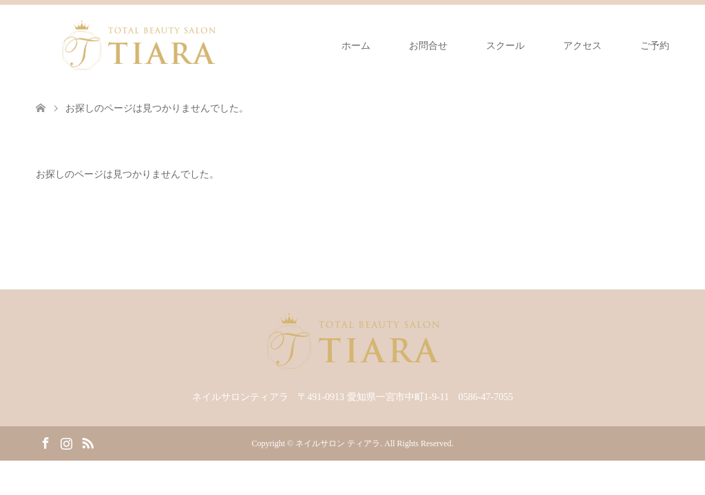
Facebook (45, 442)
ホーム (355, 46)
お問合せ (428, 46)
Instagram (66, 442)
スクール (505, 46)
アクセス (582, 46)
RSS (87, 442)
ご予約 (654, 46)
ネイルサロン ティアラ (337, 443)
